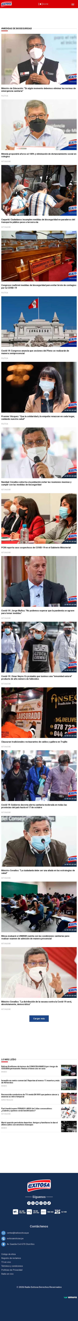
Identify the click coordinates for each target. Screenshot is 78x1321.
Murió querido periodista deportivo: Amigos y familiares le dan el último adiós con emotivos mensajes (29, 1124)
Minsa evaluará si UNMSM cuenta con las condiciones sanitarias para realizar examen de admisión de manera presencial (35, 937)
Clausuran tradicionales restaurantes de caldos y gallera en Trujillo (34, 742)
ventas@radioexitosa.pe (18, 1233)
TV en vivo (6, 1262)
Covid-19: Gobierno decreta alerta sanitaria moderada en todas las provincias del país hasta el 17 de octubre (34, 806)
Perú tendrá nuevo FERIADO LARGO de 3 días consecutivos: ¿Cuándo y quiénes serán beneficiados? (26, 1110)
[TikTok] (49, 1203)
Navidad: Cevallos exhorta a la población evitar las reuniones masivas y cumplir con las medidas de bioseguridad (36, 483)
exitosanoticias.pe (15, 1238)
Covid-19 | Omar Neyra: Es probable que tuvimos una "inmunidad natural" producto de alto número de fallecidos (36, 677)
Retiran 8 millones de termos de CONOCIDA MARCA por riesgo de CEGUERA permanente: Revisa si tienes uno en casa (29, 1067)
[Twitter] (33, 1203)
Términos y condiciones (12, 1266)
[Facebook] (29, 1203)
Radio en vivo (7, 1274)
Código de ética (8, 1254)
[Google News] (45, 1203)
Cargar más (39, 1018)
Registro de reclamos (11, 1258)
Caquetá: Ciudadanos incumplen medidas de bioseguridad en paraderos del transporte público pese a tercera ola (38, 220)
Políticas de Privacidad (11, 1270)
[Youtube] (37, 1203)
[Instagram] (41, 1203)
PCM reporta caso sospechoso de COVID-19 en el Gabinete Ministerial (36, 547)
